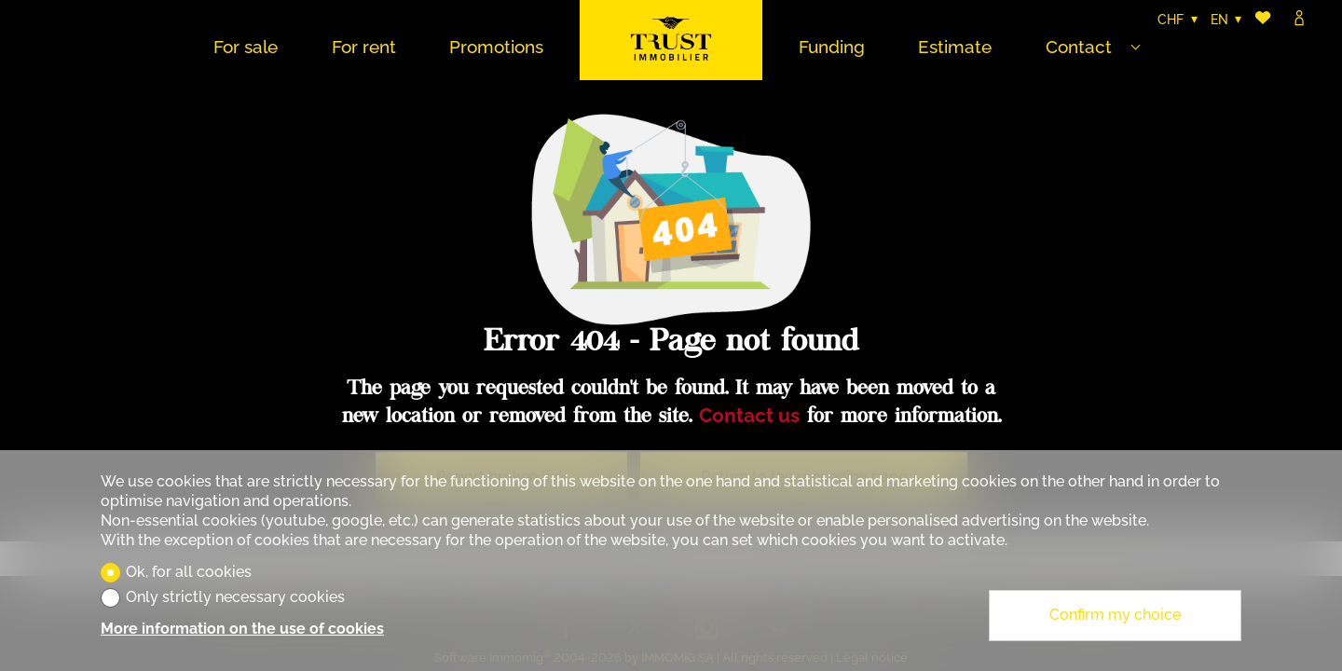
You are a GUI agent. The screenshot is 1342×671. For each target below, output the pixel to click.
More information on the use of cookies (242, 628)
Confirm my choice (1115, 614)
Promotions (496, 46)
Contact (1079, 46)
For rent (364, 46)
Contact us (749, 415)
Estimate (955, 46)
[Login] (1299, 20)
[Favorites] (1262, 20)
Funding (832, 46)
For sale (245, 46)
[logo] (671, 40)
